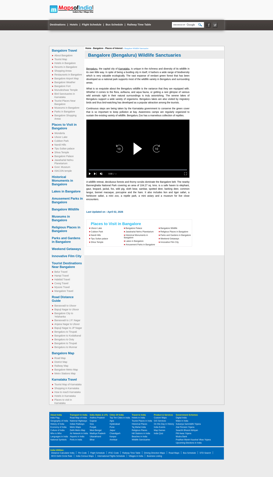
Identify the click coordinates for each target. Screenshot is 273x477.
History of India (57, 424)
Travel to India (139, 415)
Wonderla (59, 133)
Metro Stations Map (65, 373)
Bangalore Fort (62, 86)
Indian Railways (77, 424)
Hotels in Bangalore (65, 63)
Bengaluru (92, 68)
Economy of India (58, 427)
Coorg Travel (61, 283)
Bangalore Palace (64, 156)
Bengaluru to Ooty (64, 339)
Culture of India (57, 430)
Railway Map (61, 365)
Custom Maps (160, 418)
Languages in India (59, 436)
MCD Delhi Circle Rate (61, 456)
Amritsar (114, 439)
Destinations (58, 24)
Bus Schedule (114, 24)
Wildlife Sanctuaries (141, 439)
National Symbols (58, 439)
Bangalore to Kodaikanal (67, 335)
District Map (60, 362)
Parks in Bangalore (64, 111)
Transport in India (78, 415)
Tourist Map (60, 59)
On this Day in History (164, 424)
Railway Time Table (139, 24)
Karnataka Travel (64, 379)
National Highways (78, 421)
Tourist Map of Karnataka (68, 384)
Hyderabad (115, 424)
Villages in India (136, 456)
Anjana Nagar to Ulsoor (67, 324)
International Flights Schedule (111, 456)
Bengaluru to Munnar (65, 347)
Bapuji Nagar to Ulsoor (66, 309)
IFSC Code (113, 453)
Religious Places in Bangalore (66, 229)
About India (56, 415)
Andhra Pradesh (97, 418)
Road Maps (174, 453)
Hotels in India (138, 418)
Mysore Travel (62, 287)
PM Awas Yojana (183, 433)
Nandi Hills (60, 144)
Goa (92, 424)
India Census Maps (85, 456)
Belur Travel (61, 271)
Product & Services (163, 415)
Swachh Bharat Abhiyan (187, 430)
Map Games (159, 430)
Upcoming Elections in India (189, 443)
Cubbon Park (61, 140)
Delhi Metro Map (77, 430)
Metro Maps (75, 427)
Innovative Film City (66, 256)
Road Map (60, 358)
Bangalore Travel (64, 50)
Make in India (182, 421)
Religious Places (139, 430)
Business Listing (154, 456)
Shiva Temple (61, 152)
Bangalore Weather (64, 82)
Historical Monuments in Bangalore (62, 180)
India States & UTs (99, 415)
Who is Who (56, 433)
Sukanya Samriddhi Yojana (188, 424)
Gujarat (93, 421)
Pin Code (82, 453)
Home (88, 48)
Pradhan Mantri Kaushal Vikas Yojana (193, 439)
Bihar (92, 439)
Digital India (181, 418)
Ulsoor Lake (61, 137)
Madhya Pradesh (98, 433)
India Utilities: (57, 450)
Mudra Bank (181, 436)
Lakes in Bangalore (66, 191)
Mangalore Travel (63, 291)
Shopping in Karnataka (66, 388)
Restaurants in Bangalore (68, 74)
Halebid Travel (62, 279)
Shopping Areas (63, 70)
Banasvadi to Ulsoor (65, 305)
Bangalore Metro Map (66, 369)
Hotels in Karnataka (65, 396)
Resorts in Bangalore (65, 67)
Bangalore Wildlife (65, 209)
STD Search (205, 453)
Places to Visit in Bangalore (64, 126)
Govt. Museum (62, 167)
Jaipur (112, 430)
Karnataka (124, 68)
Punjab (93, 427)
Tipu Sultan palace (64, 148)
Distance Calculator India (62, 453)
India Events (159, 427)
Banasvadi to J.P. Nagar (67, 320)
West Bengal (96, 430)
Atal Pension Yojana (185, 427)
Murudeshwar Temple (66, 90)
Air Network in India (79, 433)
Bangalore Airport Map (66, 78)
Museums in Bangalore (66, 107)
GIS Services (160, 421)
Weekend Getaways (66, 249)
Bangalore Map (63, 353)
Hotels (74, 24)
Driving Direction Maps (154, 453)
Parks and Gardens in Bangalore (66, 240)
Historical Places (139, 424)
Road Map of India (78, 418)
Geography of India (59, 421)
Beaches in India (139, 436)
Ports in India (76, 439)
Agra (112, 421)
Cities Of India (117, 415)
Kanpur (113, 436)
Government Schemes (187, 415)
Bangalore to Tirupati (65, 343)
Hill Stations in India (141, 433)
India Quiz (158, 433)
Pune (112, 427)
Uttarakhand (95, 436)
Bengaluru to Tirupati (65, 331)
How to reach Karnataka (67, 392)
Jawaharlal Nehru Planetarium (140, 231)
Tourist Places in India (142, 421)
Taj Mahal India (139, 427)
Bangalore (98, 48)
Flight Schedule (92, 24)
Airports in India (77, 436)
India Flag (55, 418)
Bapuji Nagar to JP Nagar (68, 328)
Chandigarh (115, 433)
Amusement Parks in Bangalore (140, 244)
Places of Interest (114, 48)
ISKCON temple (63, 170)
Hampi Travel (61, 275)
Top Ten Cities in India (120, 418)
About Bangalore (63, 55)
